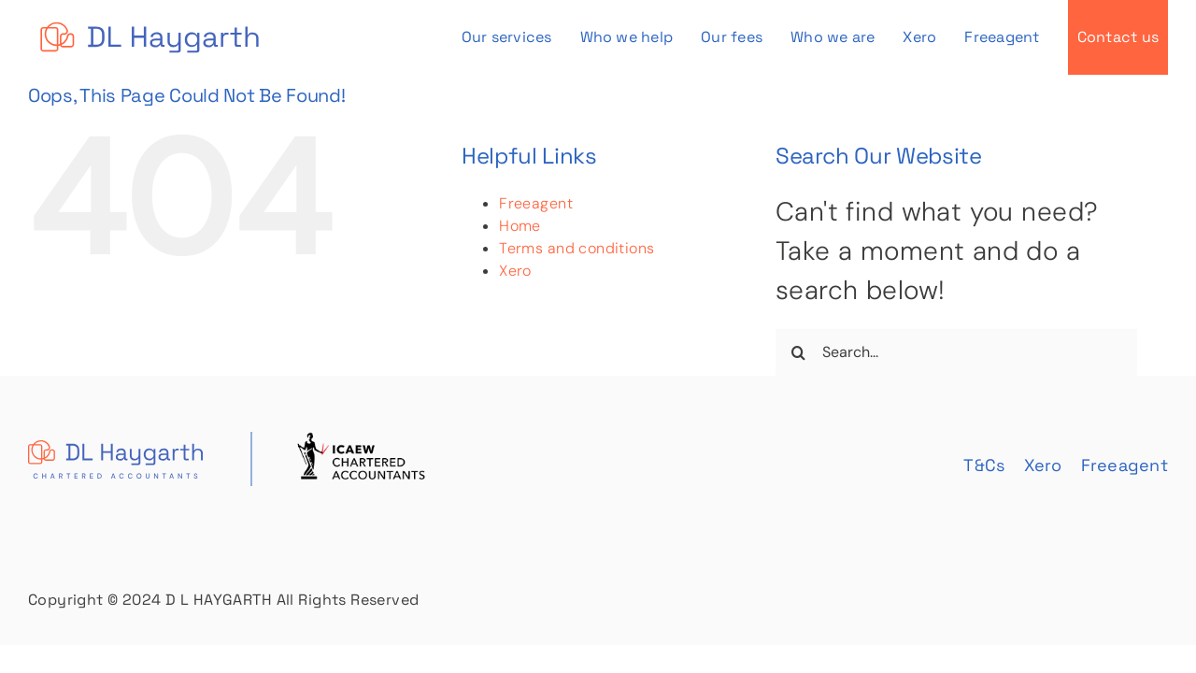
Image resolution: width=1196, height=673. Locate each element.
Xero (515, 270)
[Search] (799, 352)
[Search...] (956, 352)
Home (520, 226)
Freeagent (536, 203)
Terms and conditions (576, 248)
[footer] (228, 444)
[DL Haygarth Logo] (149, 22)
